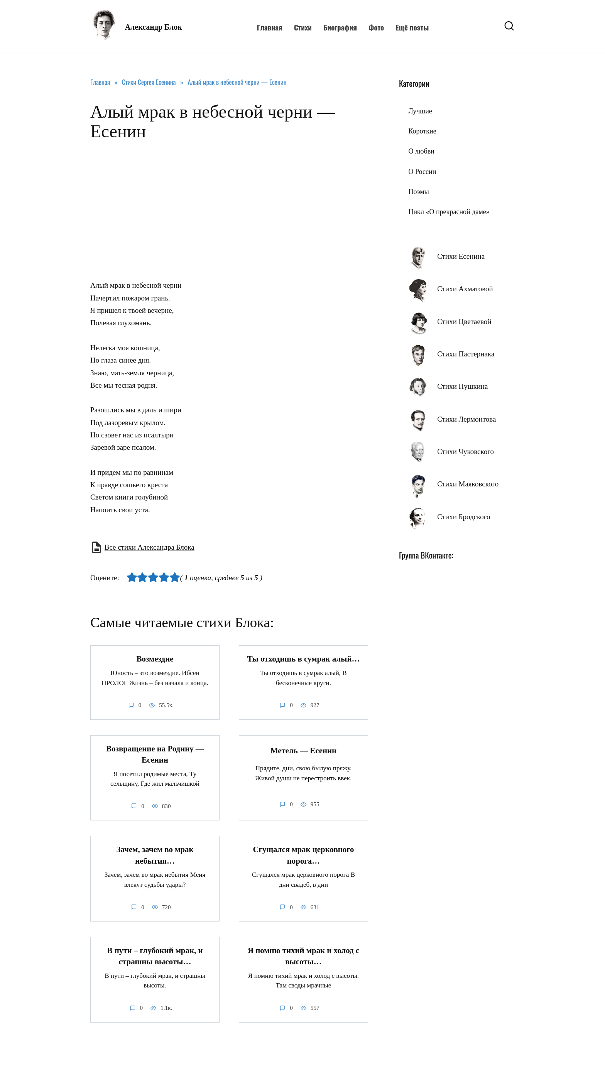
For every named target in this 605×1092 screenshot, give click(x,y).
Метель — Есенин (303, 750)
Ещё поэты (412, 27)
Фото (376, 27)
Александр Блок (153, 27)
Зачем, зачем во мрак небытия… (154, 855)
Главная (269, 27)
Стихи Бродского (463, 517)
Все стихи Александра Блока (149, 547)
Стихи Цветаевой (464, 321)
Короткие (422, 131)
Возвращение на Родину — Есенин (155, 754)
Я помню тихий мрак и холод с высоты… (303, 956)
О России (422, 172)
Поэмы (418, 192)
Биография (340, 27)
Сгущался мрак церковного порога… (303, 855)
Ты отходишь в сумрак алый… (303, 658)
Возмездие (155, 658)
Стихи (303, 27)
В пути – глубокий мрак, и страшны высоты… (155, 956)
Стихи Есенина (461, 256)
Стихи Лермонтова (466, 419)
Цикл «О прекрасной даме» (448, 212)
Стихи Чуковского (465, 451)
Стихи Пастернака (465, 354)
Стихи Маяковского (468, 484)
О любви (421, 151)
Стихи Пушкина (462, 386)
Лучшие (420, 111)
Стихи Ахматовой (465, 289)
